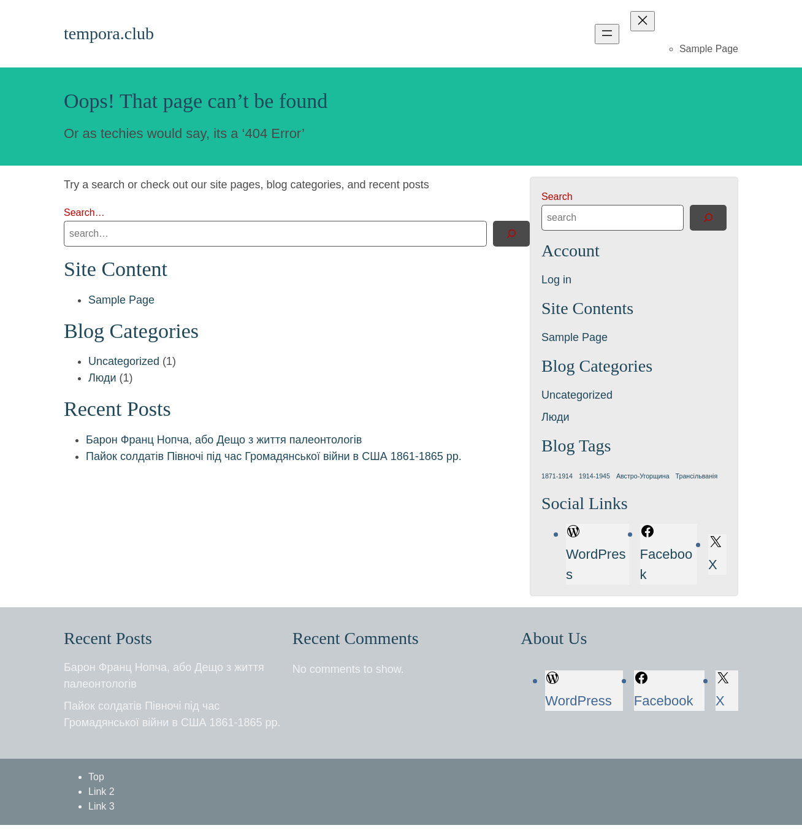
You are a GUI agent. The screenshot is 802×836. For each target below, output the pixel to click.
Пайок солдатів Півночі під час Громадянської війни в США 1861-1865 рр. (274, 456)
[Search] (511, 234)
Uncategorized (123, 361)
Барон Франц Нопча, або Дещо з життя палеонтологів (224, 440)
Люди (102, 378)
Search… (84, 212)
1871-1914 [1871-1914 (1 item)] (557, 476)
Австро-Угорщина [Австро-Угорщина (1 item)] (643, 476)
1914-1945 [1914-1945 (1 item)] (594, 476)
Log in (556, 280)
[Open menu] (607, 34)
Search (557, 196)
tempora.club (109, 33)
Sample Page (708, 49)
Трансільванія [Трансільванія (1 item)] (697, 476)
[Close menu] (642, 21)
